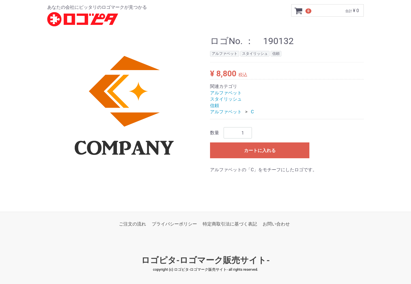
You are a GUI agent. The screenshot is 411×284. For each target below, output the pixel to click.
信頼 (214, 105)
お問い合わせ (276, 224)
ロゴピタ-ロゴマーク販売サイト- (205, 260)
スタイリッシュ (226, 99)
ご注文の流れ (132, 224)
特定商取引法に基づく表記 (230, 224)
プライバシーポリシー (174, 224)
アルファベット (226, 93)
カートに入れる (260, 150)
